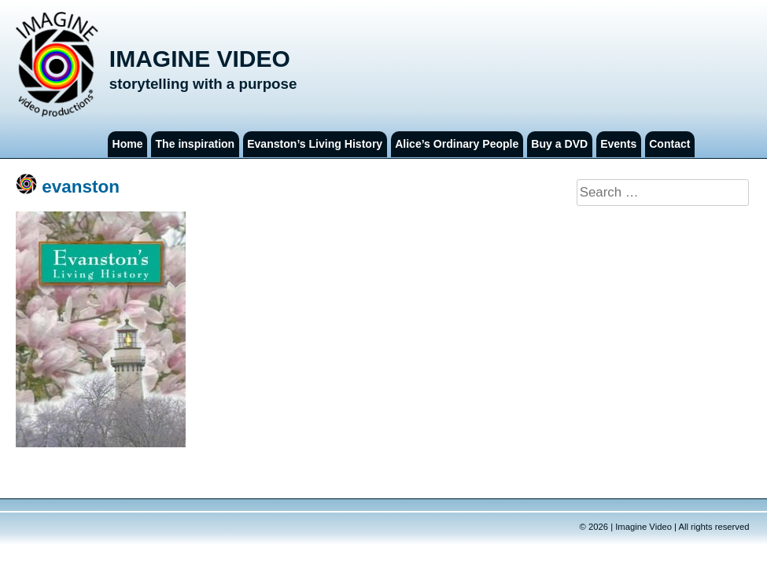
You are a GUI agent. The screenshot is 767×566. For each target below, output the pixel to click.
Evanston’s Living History (314, 144)
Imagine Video (199, 59)
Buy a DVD (559, 144)
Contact (669, 144)
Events (618, 144)
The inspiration (195, 144)
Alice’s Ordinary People (456, 144)
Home (127, 144)
